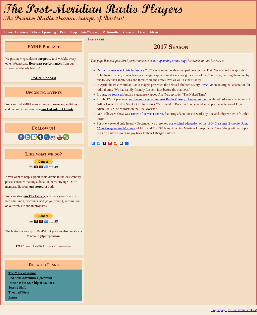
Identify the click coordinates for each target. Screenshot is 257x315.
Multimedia (110, 32)
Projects (128, 32)
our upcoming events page (170, 60)
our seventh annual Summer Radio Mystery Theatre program (168, 99)
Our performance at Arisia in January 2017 (124, 70)
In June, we (104, 94)
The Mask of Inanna (22, 273)
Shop (73, 32)
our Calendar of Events (57, 109)
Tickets (35, 32)
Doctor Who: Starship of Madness (31, 282)
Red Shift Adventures (23, 278)
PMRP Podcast (43, 78)
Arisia (12, 297)
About (154, 32)
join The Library (34, 196)
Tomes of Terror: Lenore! (147, 113)
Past (63, 32)
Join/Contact (89, 32)
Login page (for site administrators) (234, 310)
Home (8, 32)
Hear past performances (45, 63)
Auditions (21, 32)
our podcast (46, 58)
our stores (36, 186)
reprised (117, 94)
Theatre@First (18, 292)
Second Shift (17, 287)
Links (142, 32)
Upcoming (49, 32)
